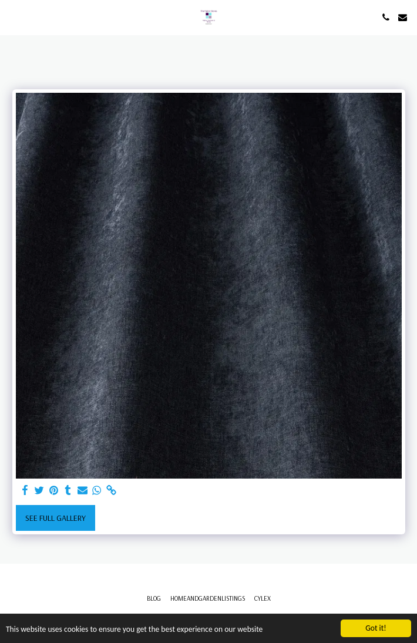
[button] (13, 16)
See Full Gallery (55, 518)
